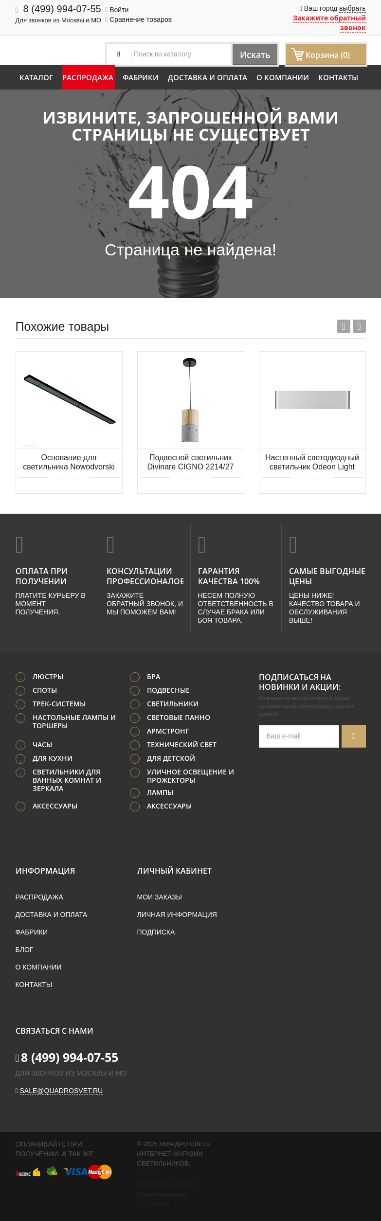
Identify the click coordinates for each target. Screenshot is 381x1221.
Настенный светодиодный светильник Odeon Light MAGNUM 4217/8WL (312, 462)
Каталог (36, 77)
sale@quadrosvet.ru (61, 1090)
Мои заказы (159, 896)
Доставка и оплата (207, 77)
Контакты (338, 77)
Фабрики (141, 77)
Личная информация (177, 913)
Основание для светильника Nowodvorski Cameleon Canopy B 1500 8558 (69, 462)
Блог (25, 948)
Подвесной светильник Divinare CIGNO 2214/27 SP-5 (190, 462)
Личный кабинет (174, 869)
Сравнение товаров (138, 19)
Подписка (156, 931)
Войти (116, 10)
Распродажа (87, 77)
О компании (282, 77)
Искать (250, 54)
